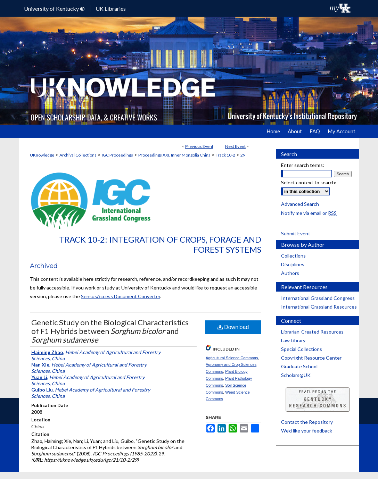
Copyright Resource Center (311, 358)
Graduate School (299, 366)
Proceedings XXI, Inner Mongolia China (174, 155)
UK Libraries (111, 8)
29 (242, 155)
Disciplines (292, 264)
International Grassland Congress (318, 298)
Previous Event (199, 146)
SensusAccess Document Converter (120, 296)
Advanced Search (300, 204)
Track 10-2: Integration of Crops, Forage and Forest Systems (160, 244)
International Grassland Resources (319, 307)
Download (233, 327)
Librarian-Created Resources (312, 332)
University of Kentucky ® (54, 8)
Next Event (235, 146)
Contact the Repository (307, 422)
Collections (293, 256)
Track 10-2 (225, 155)
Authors (290, 273)
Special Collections (301, 349)
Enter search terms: (302, 165)
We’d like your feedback (306, 431)
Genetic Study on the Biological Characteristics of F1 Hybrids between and (110, 331)
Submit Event (295, 233)
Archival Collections (78, 155)
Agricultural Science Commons (232, 358)
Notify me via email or (309, 213)
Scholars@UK (296, 375)
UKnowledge (42, 155)
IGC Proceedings (117, 155)
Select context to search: (308, 182)
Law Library (293, 340)
